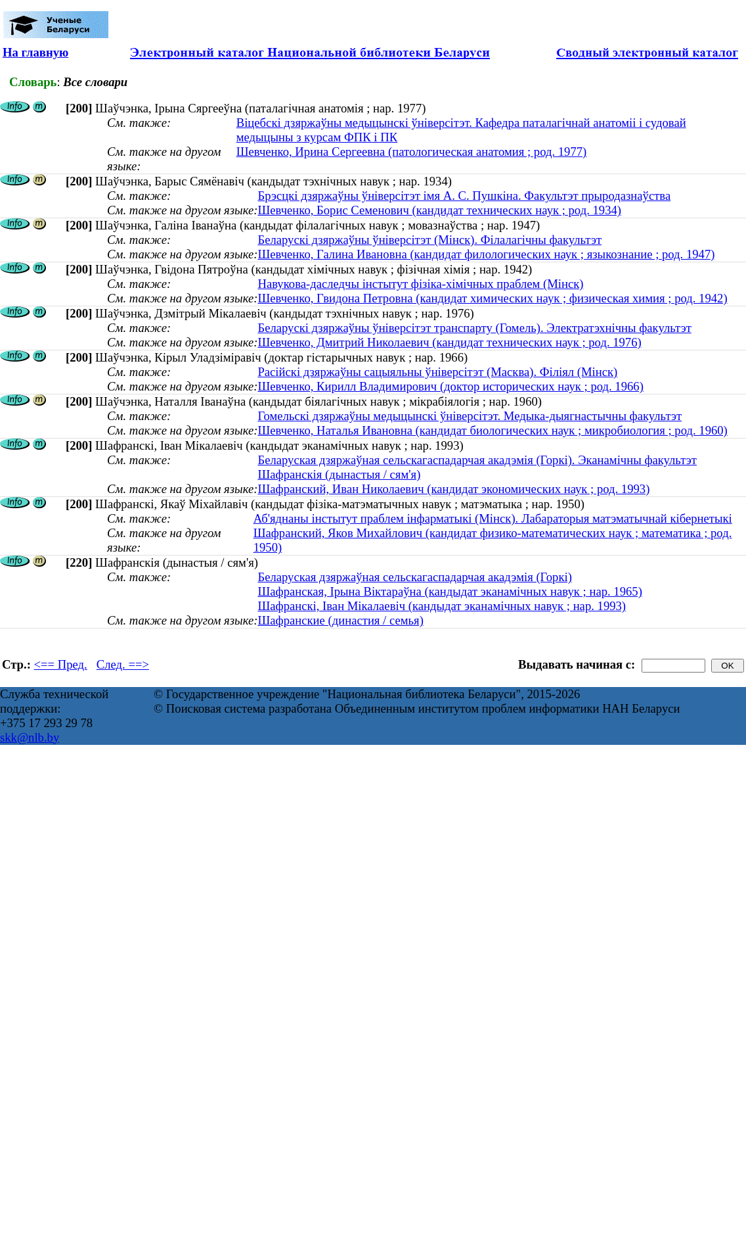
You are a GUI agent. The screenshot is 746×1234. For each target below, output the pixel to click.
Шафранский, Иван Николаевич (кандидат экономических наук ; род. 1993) (453, 489)
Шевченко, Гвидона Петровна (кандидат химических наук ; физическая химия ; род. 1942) (492, 298)
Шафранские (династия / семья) (340, 620)
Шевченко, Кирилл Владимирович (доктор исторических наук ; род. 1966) (450, 386)
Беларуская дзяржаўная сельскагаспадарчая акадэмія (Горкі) (414, 577)
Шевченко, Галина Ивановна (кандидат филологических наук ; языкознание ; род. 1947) (485, 254)
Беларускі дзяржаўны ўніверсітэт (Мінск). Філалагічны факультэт (429, 240)
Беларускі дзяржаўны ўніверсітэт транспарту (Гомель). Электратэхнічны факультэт (474, 328)
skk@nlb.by (29, 737)
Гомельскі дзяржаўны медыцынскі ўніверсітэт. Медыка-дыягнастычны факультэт (469, 416)
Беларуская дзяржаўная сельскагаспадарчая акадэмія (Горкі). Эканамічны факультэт (477, 460)
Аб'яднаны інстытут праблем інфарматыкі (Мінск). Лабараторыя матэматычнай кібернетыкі (492, 518)
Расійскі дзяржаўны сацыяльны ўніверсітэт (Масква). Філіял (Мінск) (437, 372)
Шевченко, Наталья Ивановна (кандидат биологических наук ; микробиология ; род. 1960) (492, 430)
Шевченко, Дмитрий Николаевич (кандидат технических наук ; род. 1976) (449, 342)
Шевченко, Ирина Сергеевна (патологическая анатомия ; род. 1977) (411, 151)
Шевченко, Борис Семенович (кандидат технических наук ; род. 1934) (439, 210)
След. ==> (123, 664)
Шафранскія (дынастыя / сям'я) (338, 474)
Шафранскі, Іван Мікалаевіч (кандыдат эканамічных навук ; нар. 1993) (441, 606)
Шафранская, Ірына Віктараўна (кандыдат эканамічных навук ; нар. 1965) (449, 591)
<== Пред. (60, 664)
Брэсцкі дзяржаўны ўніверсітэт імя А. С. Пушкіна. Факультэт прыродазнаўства (463, 195)
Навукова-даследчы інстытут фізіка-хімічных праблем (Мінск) (420, 284)
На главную (35, 52)
